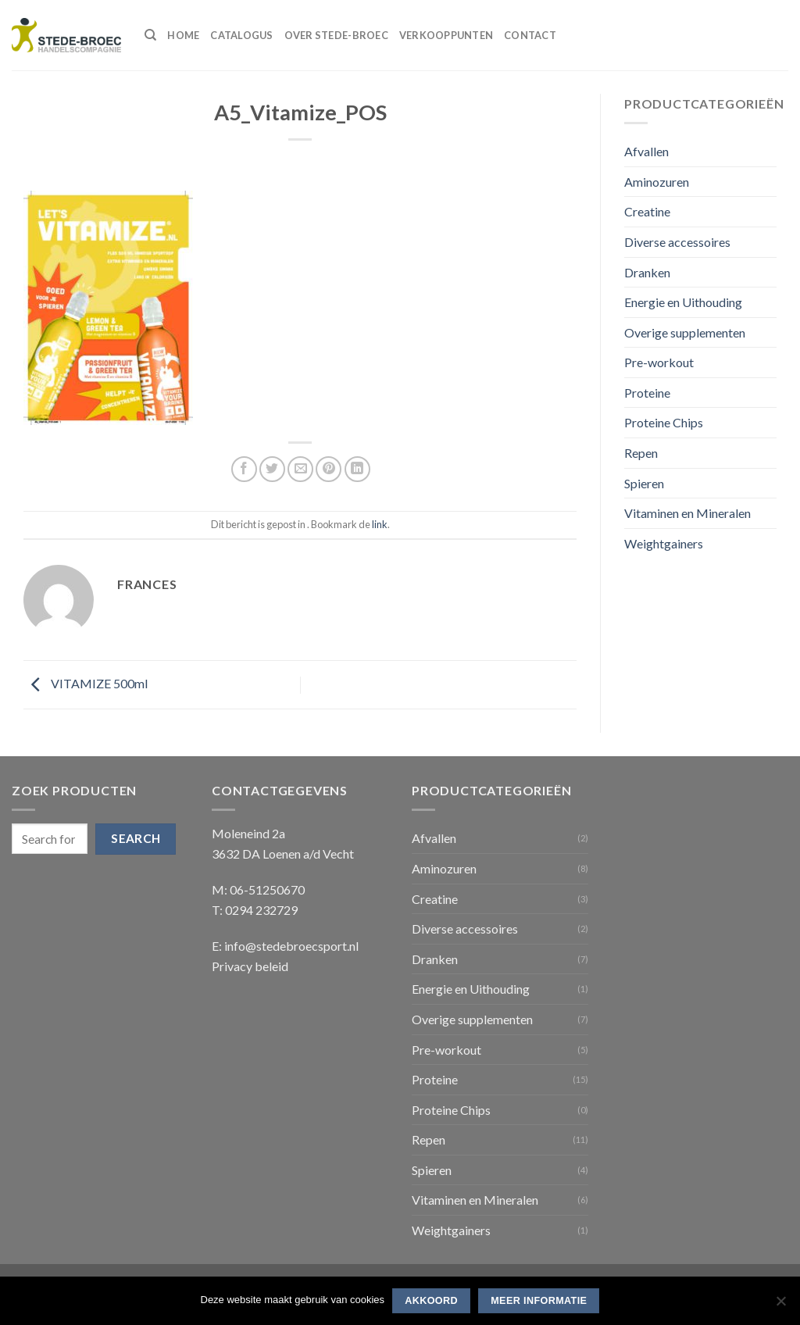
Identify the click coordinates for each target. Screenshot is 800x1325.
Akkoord (431, 1300)
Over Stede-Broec (336, 35)
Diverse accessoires (677, 241)
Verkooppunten (446, 35)
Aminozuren (656, 181)
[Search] (150, 35)
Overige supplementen (684, 332)
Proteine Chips (663, 422)
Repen (641, 452)
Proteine (647, 392)
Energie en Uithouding (683, 302)
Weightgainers (663, 543)
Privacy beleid (250, 966)
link (380, 524)
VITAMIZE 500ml (85, 683)
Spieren (644, 483)
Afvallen (646, 151)
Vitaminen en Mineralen (687, 512)
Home (183, 35)
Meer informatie (539, 1300)
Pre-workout (659, 362)
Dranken (647, 272)
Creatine (647, 211)
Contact (530, 35)
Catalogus (241, 35)
